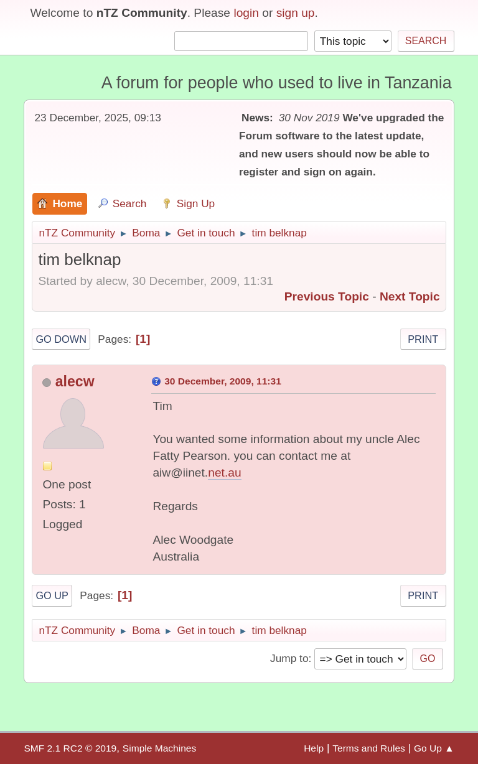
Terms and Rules (368, 748)
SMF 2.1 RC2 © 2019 (70, 748)
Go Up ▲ (434, 748)
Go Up (51, 595)
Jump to (289, 658)
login (246, 12)
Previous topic (326, 296)
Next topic (410, 296)
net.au (224, 472)
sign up (295, 12)
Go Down (61, 339)
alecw (75, 381)
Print (423, 339)
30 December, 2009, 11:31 (222, 381)
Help (314, 748)
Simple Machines (159, 748)
